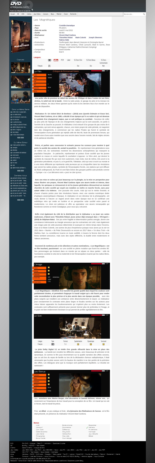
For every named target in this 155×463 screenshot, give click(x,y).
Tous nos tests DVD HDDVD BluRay (68, 456)
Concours (45, 14)
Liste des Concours (36, 456)
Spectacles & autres (59, 443)
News (52, 14)
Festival (102, 454)
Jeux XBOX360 (47, 450)
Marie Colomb (80, 37)
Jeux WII (87, 450)
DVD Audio (39, 454)
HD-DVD (31, 445)
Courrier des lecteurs (91, 454)
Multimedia (54, 452)
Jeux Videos (37, 14)
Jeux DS (94, 450)
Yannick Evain (22, 460)
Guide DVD (79, 454)
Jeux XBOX (70, 450)
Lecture (72, 454)
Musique (32, 443)
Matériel (59, 14)
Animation (48, 443)
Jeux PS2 (79, 450)
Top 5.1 (65, 454)
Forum (66, 14)
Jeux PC (62, 450)
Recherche (73, 14)
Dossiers (48, 454)
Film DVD (25, 443)
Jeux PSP (102, 450)
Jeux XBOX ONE (27, 450)
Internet (118, 454)
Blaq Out (50, 74)
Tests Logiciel (57, 454)
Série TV (40, 443)
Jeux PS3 (38, 450)
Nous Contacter (99, 456)
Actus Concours (49, 456)
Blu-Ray (24, 445)
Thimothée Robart (66, 37)
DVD (23, 14)
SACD (32, 454)
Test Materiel (40, 445)
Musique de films (39, 447)
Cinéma (29, 14)
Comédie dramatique (67, 25)
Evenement (110, 454)
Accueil (13, 14)
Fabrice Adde (64, 40)
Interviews (25, 454)
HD (18, 14)
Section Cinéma (27, 447)
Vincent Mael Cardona (67, 35)
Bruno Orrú (40, 460)
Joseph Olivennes (95, 37)
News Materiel (45, 452)
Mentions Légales (86, 456)
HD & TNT (25, 452)
